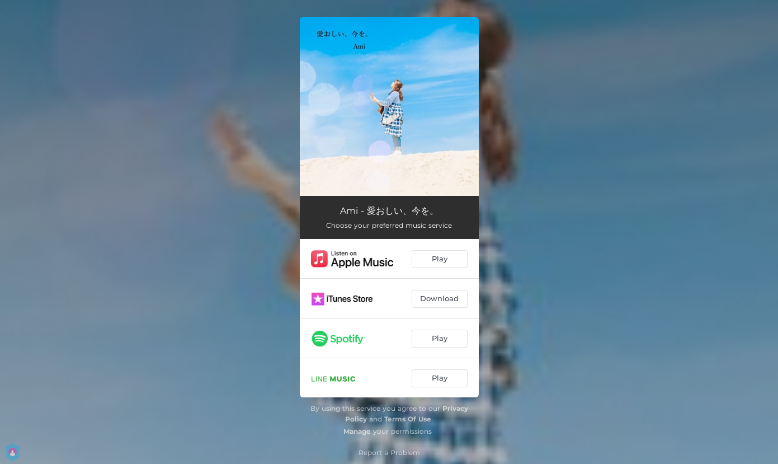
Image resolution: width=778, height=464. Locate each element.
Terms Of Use (407, 419)
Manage (357, 431)
